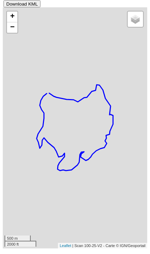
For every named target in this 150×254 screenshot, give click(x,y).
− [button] (12, 27)
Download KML (22, 4)
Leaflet (65, 246)
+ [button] (12, 17)
